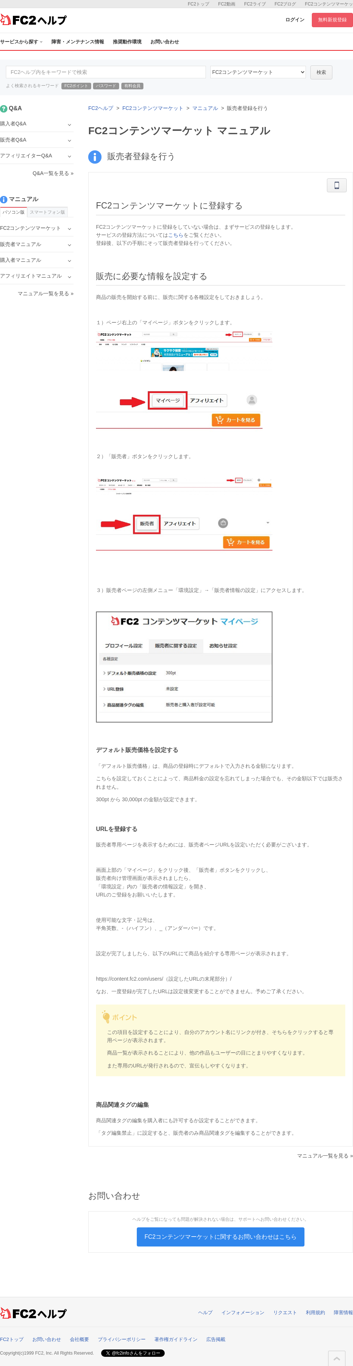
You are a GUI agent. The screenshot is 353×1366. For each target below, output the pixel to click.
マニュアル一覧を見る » (325, 1156)
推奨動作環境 (127, 41)
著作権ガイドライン (175, 1339)
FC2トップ (199, 4)
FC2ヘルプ (100, 108)
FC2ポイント (76, 85)
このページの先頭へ (337, 1358)
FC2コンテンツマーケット (152, 108)
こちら (175, 235)
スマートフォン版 (47, 212)
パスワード (106, 85)
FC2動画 (226, 4)
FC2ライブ (255, 4)
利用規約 (315, 1312)
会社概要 (79, 1339)
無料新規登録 (332, 19)
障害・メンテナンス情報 (77, 41)
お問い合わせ (164, 41)
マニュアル (205, 108)
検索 (321, 72)
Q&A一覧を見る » (53, 173)
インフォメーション (242, 1312)
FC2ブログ (285, 4)
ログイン (294, 19)
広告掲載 (215, 1339)
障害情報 (343, 1312)
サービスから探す (21, 41)
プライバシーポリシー (122, 1339)
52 (258, 72)
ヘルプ (205, 1312)
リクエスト (285, 1312)
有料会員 (132, 85)
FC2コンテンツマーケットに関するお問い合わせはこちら (221, 1237)
